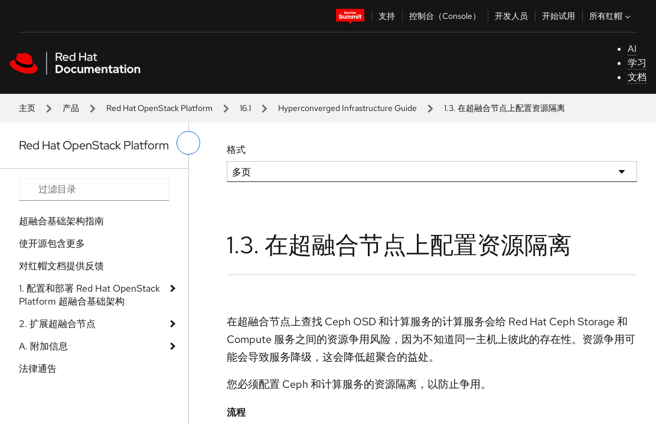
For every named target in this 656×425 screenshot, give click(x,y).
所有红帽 (611, 16)
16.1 (245, 108)
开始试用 (558, 16)
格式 (236, 149)
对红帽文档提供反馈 (61, 266)
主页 (27, 108)
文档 (637, 77)
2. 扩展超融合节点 (57, 324)
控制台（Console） (445, 16)
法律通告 (38, 368)
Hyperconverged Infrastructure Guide (347, 108)
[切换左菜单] (188, 143)
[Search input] (94, 189)
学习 (637, 63)
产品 (71, 108)
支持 (386, 16)
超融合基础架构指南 (61, 221)
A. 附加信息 (43, 346)
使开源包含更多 (52, 243)
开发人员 (511, 16)
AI (632, 48)
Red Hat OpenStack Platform (159, 108)
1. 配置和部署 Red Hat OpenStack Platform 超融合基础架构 (89, 295)
